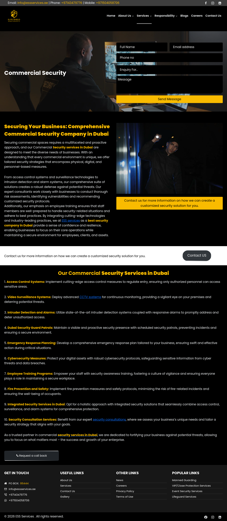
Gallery (65, 496)
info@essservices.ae (32, 3)
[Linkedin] (220, 3)
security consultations (109, 419)
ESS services (71, 220)
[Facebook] (206, 3)
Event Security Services (187, 491)
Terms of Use (124, 496)
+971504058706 (107, 3)
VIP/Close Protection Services (191, 485)
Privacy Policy (125, 491)
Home (111, 16)
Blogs (184, 16)
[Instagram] (213, 3)
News (119, 480)
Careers (197, 16)
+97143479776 (71, 3)
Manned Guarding (184, 480)
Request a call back (31, 456)
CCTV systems (90, 297)
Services (65, 485)
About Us (66, 480)
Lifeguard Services (184, 496)
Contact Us (213, 16)
